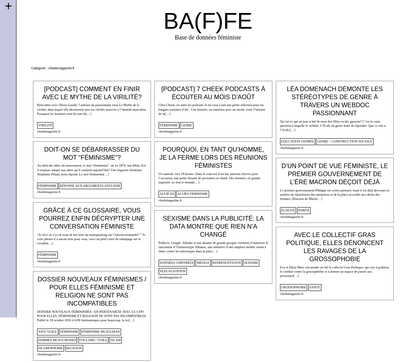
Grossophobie (293, 287)
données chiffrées (176, 263)
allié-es (167, 194)
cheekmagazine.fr (49, 131)
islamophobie (50, 348)
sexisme (251, 263)
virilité (45, 125)
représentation (227, 263)
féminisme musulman (101, 332)
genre (186, 125)
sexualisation (173, 271)
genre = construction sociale (344, 141)
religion (74, 348)
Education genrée (297, 141)
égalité (288, 210)
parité (304, 210)
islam (115, 340)
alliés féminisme (192, 194)
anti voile (47, 332)
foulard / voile (93, 340)
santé (315, 287)
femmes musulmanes (57, 340)
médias (203, 263)
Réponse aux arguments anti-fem (90, 186)
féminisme (169, 125)
